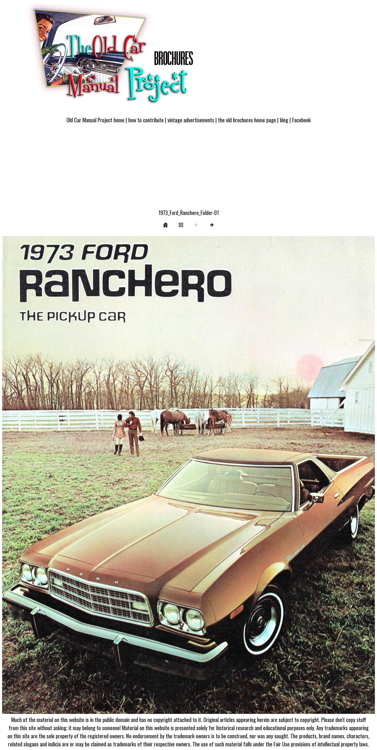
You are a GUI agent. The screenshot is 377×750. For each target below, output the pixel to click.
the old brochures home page (247, 120)
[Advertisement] (188, 169)
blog (284, 120)
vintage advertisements (191, 120)
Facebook (301, 120)
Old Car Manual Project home (95, 120)
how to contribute (146, 120)
